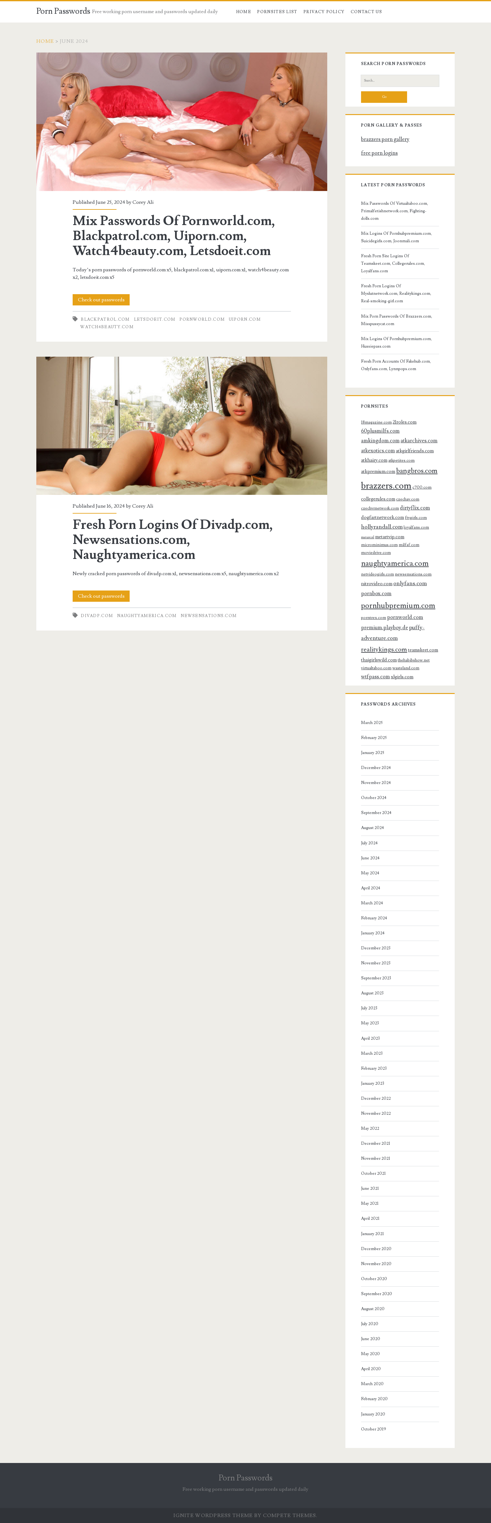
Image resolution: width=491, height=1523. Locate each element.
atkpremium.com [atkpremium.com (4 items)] (378, 471)
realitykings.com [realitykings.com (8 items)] (384, 649)
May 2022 (370, 1128)
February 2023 (374, 1068)
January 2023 (372, 1083)
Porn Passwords (63, 11)
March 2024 (372, 903)
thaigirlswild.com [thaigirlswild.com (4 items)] (379, 660)
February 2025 (374, 737)
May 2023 (370, 1023)
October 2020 (374, 1278)
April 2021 (370, 1218)
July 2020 (369, 1323)
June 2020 (370, 1338)
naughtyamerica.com (147, 615)
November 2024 (376, 782)
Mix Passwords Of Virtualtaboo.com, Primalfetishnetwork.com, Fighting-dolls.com (394, 211)
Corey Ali (142, 202)
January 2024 (373, 933)
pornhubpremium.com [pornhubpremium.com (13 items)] (398, 606)
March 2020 (372, 1383)
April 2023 (370, 1038)
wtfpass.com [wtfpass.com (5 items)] (375, 676)
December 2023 (375, 948)
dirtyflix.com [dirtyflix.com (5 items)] (415, 508)
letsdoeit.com (155, 319)
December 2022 (376, 1098)
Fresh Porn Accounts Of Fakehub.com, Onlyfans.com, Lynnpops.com (396, 365)
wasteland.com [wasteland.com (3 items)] (405, 668)
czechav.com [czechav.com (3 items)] (407, 499)
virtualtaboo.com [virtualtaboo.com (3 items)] (376, 668)
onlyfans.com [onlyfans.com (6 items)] (410, 583)
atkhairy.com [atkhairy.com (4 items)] (374, 460)
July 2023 (369, 1008)
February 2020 (374, 1398)
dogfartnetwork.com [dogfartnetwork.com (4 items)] (382, 517)
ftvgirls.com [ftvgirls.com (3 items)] (416, 517)
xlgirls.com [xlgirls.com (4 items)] (402, 677)
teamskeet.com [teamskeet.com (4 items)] (423, 650)
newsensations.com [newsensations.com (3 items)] (413, 574)
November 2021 (375, 1158)
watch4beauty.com (107, 326)
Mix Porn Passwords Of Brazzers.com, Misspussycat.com (396, 320)
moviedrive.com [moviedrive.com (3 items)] (376, 552)
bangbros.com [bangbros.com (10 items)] (416, 470)
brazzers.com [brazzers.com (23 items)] (386, 486)
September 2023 (376, 978)
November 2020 (376, 1263)
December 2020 (376, 1248)
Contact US (366, 11)
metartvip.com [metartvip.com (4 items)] (389, 537)
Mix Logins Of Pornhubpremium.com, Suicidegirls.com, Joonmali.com (396, 237)
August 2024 (372, 827)
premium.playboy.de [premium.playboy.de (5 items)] (384, 627)
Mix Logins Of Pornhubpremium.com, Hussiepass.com (396, 342)
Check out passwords (101, 300)
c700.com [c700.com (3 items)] (422, 487)
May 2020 (370, 1353)
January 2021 (372, 1233)
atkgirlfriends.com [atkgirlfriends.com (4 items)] (415, 451)
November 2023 (375, 963)
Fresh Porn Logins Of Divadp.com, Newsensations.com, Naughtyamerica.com (181, 426)
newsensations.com (209, 615)
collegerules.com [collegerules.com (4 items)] (378, 499)
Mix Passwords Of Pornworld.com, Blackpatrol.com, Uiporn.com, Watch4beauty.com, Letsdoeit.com (181, 122)
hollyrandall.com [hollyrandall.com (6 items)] (382, 526)
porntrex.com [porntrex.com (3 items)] (373, 617)
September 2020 (376, 1293)
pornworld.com (202, 319)
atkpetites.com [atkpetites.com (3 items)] (401, 460)
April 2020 (371, 1368)
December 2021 (375, 1143)
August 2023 (372, 993)
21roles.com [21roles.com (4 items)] (404, 422)
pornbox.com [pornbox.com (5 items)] (376, 593)
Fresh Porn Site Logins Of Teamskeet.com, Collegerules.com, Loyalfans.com (393, 264)
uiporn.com (245, 319)
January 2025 (372, 752)
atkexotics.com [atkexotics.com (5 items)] (378, 450)
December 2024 (376, 767)
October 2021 (373, 1173)
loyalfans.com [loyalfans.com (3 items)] (416, 527)
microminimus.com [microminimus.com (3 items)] (379, 544)
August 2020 (373, 1308)
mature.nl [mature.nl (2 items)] (367, 537)
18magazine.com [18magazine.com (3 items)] (376, 422)
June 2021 (370, 1188)
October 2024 (373, 797)
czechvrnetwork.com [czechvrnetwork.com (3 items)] (380, 508)
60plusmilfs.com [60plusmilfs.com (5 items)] (380, 431)
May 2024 (370, 873)
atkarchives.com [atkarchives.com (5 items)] (419, 440)
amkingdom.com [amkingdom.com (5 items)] (380, 440)
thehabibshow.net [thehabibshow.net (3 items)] (414, 660)
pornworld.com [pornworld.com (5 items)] (405, 617)
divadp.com (97, 615)
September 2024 (376, 812)
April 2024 (370, 888)
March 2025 (372, 722)
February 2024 (374, 918)
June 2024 (370, 858)
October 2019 (373, 1429)
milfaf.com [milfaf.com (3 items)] (409, 544)
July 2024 (369, 843)
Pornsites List (277, 11)
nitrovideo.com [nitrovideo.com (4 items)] (376, 584)
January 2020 (373, 1414)
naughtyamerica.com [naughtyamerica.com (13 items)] (395, 563)
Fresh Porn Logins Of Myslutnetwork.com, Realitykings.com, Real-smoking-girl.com (396, 294)
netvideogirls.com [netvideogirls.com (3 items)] (377, 574)
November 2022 (376, 1113)
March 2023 (372, 1053)
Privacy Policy (323, 11)
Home (243, 11)
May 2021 (370, 1203)
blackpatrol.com (105, 319)
